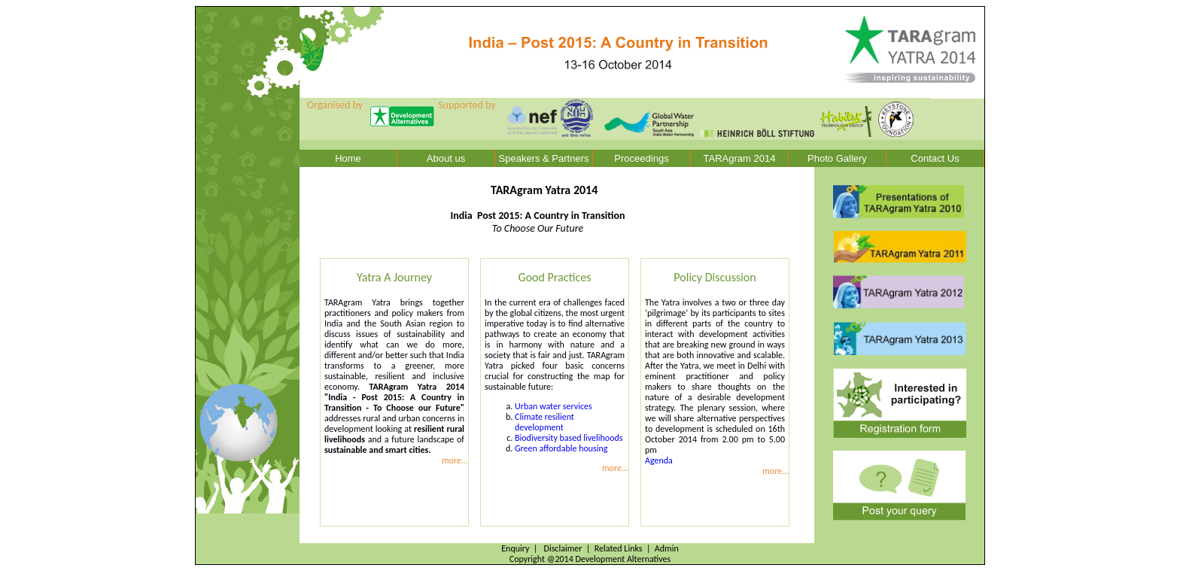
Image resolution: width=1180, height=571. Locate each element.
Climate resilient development (544, 422)
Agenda (659, 460)
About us (446, 158)
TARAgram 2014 (740, 158)
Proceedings (641, 158)
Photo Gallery (837, 158)
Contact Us (935, 158)
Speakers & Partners (544, 158)
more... (455, 460)
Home (348, 158)
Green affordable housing (561, 448)
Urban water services (553, 406)
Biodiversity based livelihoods (569, 438)
